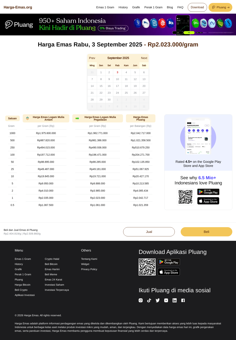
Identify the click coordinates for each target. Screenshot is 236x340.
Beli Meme (51, 274)
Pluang (19, 279)
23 (109, 92)
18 (126, 85)
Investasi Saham (54, 284)
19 (135, 85)
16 (109, 85)
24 (117, 92)
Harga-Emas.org (18, 7)
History (123, 7)
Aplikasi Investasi (25, 295)
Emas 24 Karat (53, 279)
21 (92, 92)
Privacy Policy (89, 269)
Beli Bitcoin (51, 264)
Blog (170, 7)
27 (144, 92)
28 (92, 99)
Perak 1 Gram (153, 7)
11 (126, 79)
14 (92, 85)
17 (117, 85)
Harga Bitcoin (22, 284)
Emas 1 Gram (105, 7)
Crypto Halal (52, 258)
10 (117, 79)
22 (101, 92)
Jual (149, 232)
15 (101, 85)
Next (144, 58)
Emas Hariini (52, 269)
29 (101, 99)
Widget (85, 264)
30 (109, 99)
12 (135, 79)
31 (92, 72)
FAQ (180, 7)
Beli (206, 232)
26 (135, 92)
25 (126, 92)
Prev (92, 58)
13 (144, 79)
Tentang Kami (89, 258)
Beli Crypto (21, 289)
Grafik (136, 7)
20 (144, 85)
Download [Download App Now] (197, 7)
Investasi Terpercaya (57, 289)
